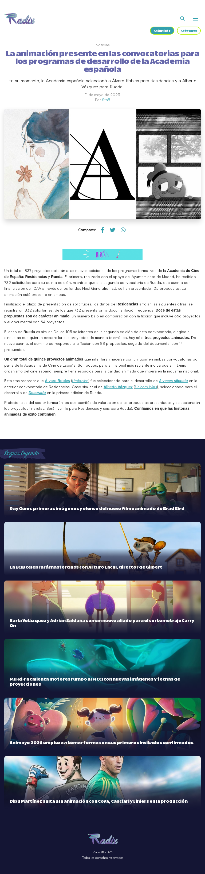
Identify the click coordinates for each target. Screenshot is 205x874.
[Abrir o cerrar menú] (195, 18)
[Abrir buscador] (182, 18)
